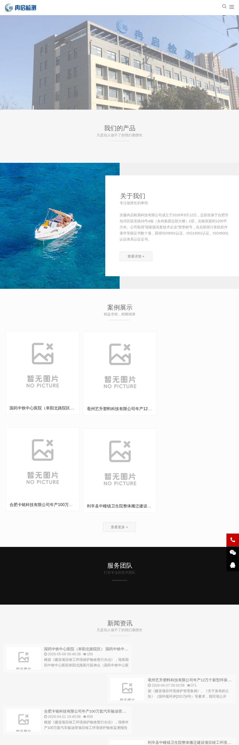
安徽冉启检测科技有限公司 (23, 7)
